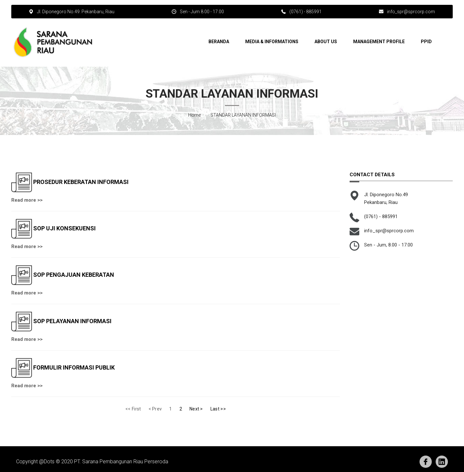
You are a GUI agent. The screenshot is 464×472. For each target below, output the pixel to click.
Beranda (218, 41)
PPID (426, 41)
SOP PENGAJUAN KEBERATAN (73, 274)
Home (194, 115)
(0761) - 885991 (305, 11)
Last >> (218, 408)
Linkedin (442, 461)
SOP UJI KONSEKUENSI (64, 228)
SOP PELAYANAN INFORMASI (72, 320)
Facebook (425, 461)
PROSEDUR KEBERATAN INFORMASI (81, 181)
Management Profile (379, 41)
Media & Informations (271, 41)
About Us (325, 41)
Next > (196, 408)
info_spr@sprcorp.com (411, 11)
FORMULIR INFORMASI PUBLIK (74, 367)
